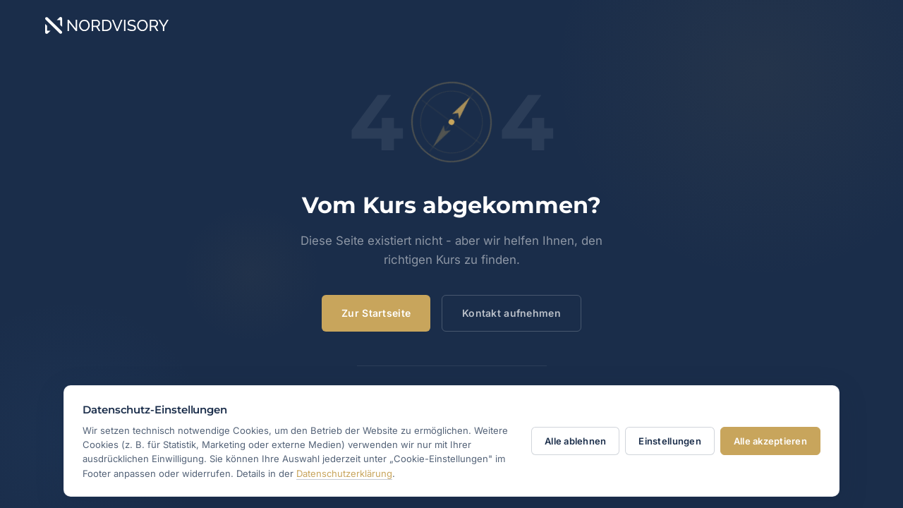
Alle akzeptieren (770, 441)
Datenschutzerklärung (344, 473)
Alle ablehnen (575, 441)
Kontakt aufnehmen (511, 313)
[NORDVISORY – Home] (451, 25)
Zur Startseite (376, 313)
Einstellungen (669, 441)
